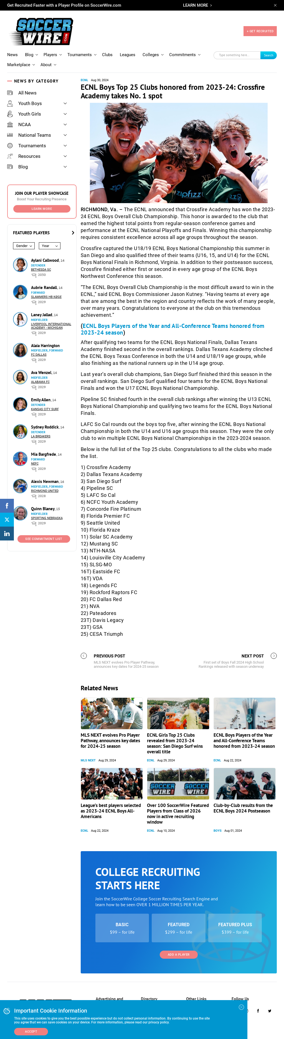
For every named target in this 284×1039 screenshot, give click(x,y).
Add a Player (179, 954)
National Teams (29, 135)
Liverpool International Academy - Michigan (51, 326)
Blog (29, 55)
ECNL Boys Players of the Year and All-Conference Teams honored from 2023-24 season (173, 329)
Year (45, 246)
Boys (218, 831)
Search (268, 55)
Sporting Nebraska (47, 518)
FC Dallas (39, 355)
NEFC (35, 463)
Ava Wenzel (41, 372)
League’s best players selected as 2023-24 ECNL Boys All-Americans (111, 810)
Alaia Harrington (45, 345)
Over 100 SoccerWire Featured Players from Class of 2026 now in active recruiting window (178, 813)
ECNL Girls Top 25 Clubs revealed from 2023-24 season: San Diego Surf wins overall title (175, 743)
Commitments (182, 55)
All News (22, 93)
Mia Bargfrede (44, 454)
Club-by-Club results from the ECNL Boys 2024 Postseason (243, 808)
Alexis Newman (45, 481)
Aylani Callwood (45, 260)
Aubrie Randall (44, 287)
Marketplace (18, 65)
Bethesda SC (41, 269)
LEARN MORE (195, 5)
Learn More (42, 209)
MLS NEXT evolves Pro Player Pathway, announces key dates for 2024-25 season (110, 740)
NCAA (19, 124)
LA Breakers (40, 436)
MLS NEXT (88, 760)
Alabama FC (40, 382)
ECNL (84, 80)
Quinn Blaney (43, 508)
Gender (21, 246)
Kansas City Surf (45, 409)
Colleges (151, 55)
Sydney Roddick (45, 427)
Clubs (107, 55)
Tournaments (79, 55)
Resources (23, 156)
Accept (31, 1031)
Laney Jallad (42, 314)
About (46, 65)
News (12, 55)
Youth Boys (24, 103)
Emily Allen (41, 399)
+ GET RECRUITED (260, 31)
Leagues (127, 55)
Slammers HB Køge (46, 297)
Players (50, 55)
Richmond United (45, 491)
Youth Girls (24, 114)
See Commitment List (43, 539)
